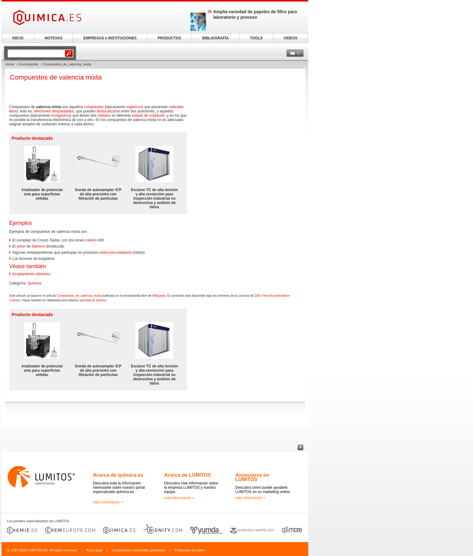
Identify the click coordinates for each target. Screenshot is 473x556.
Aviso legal (94, 550)
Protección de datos (190, 550)
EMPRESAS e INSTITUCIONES (110, 38)
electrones (42, 111)
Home (10, 64)
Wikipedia (158, 295)
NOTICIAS (53, 38)
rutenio (91, 240)
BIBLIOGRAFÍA (215, 38)
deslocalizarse (108, 111)
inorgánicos (60, 115)
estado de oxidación (148, 115)
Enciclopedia (28, 64)
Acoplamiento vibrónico (31, 274)
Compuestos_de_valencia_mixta (79, 295)
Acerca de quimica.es (118, 475)
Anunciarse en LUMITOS (252, 477)
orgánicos (134, 107)
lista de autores (96, 300)
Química (34, 283)
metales (104, 115)
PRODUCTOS (169, 38)
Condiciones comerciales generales (138, 550)
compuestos (94, 107)
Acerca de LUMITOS (187, 475)
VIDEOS (290, 38)
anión (21, 246)
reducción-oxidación (115, 252)
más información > (108, 502)
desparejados (63, 111)
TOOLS (256, 38)
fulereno (38, 246)
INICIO (18, 38)
